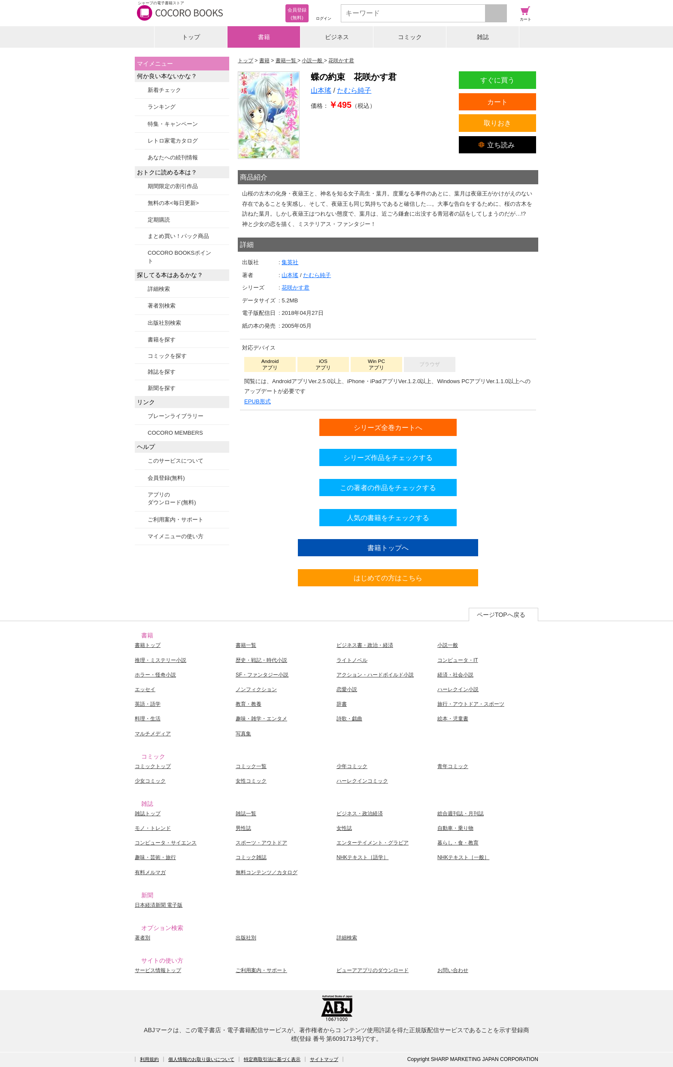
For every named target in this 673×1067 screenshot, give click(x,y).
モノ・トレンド (153, 828)
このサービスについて (175, 460)
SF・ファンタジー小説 (262, 675)
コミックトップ (153, 766)
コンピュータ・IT (457, 660)
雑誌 (483, 37)
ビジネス (337, 37)
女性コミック (251, 781)
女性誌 (344, 828)
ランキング (162, 107)
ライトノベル (351, 660)
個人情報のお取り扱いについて (201, 1059)
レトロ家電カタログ (173, 140)
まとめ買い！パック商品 (178, 236)
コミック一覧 (251, 766)
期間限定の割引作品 (173, 186)
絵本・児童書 (452, 719)
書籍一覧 (246, 645)
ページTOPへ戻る (501, 614)
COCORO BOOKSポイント (179, 257)
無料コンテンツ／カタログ (266, 872)
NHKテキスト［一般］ (463, 857)
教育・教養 (248, 704)
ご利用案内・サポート (175, 519)
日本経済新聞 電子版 (158, 905)
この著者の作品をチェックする (388, 487)
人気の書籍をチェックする (388, 517)
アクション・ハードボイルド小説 (375, 675)
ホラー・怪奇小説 (155, 675)
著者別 (142, 938)
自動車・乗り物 (455, 828)
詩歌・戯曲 (349, 719)
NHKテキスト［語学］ (362, 857)
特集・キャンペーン (173, 124)
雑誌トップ (148, 814)
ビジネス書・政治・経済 (364, 645)
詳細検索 (159, 289)
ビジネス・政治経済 (359, 814)
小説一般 (447, 645)
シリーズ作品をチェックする (388, 457)
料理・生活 (148, 719)
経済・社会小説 (455, 675)
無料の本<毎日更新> (173, 203)
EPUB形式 (257, 401)
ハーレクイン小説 (458, 689)
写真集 (243, 734)
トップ (191, 37)
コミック (410, 37)
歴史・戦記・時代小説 (261, 660)
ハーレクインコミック (362, 781)
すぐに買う (497, 80)
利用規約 (149, 1059)
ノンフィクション (256, 689)
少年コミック (351, 766)
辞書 (341, 704)
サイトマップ (324, 1059)
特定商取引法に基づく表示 (272, 1059)
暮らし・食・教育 (458, 843)
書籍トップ (148, 645)
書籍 (264, 37)
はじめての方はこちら (388, 578)
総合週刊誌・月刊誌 (460, 814)
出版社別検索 (164, 323)
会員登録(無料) (166, 478)
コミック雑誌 (251, 857)
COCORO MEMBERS (175, 433)
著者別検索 (162, 305)
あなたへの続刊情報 (173, 157)
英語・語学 (148, 704)
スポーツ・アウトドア (261, 843)
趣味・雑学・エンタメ (261, 719)
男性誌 (243, 828)
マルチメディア (153, 734)
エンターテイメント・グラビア (372, 843)
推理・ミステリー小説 (160, 660)
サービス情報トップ (158, 970)
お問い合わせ (452, 970)
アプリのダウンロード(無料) (172, 498)
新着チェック (164, 90)
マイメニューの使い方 (175, 536)
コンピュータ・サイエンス (166, 843)
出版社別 (246, 938)
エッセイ (145, 689)
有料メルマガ (150, 872)
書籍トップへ (388, 548)
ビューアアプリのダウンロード (372, 970)
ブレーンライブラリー (175, 416)
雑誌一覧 (246, 814)
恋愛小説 (346, 689)
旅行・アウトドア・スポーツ (470, 704)
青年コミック (452, 766)
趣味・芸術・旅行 (155, 857)
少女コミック (150, 781)
